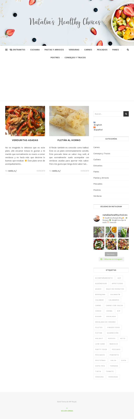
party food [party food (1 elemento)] (101, 349)
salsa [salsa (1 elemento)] (113, 360)
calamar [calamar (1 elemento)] (99, 300)
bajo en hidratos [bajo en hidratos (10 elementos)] (115, 289)
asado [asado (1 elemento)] (98, 289)
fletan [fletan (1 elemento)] (98, 333)
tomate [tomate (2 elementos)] (110, 371)
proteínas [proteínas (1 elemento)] (100, 360)
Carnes (88, 49)
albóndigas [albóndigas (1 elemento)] (101, 283)
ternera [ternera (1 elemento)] (114, 366)
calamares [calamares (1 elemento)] (114, 300)
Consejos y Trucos (75, 57)
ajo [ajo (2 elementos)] (119, 278)
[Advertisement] (67, 81)
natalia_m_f (12, 171)
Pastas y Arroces (54, 49)
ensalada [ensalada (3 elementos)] (111, 316)
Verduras (74, 49)
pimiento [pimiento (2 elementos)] (114, 355)
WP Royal (72, 401)
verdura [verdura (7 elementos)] (99, 377)
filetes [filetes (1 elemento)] (99, 327)
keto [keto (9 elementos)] (122, 338)
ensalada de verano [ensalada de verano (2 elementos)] (105, 322)
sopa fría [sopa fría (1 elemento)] (100, 366)
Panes (115, 49)
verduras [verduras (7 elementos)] (113, 377)
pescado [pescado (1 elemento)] (116, 349)
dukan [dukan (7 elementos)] (98, 316)
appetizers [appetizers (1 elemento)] (117, 283)
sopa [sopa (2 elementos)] (123, 360)
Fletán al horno (69, 140)
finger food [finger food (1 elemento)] (113, 327)
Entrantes (19, 49)
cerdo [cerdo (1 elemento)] (98, 311)
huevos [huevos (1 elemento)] (112, 338)
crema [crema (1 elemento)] (109, 311)
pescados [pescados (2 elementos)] (100, 355)
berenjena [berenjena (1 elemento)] (100, 294)
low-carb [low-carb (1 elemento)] (100, 344)
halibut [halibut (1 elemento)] (99, 338)
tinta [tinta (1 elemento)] (98, 371)
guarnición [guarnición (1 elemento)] (113, 333)
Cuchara (35, 49)
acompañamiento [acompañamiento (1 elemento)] (104, 278)
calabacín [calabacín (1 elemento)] (115, 294)
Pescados (102, 49)
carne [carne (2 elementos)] (98, 305)
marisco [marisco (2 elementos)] (114, 344)
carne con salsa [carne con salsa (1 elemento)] (114, 305)
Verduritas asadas (25, 140)
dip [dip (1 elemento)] (118, 311)
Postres (55, 57)
